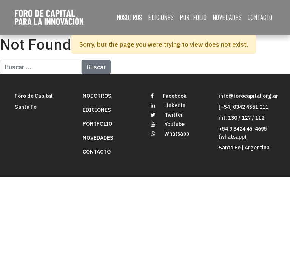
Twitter (167, 114)
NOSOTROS (129, 17)
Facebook (169, 96)
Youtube (168, 124)
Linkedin (168, 105)
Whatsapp (170, 133)
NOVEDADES (227, 17)
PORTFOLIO (193, 17)
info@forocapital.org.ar (248, 96)
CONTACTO (260, 17)
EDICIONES (161, 17)
